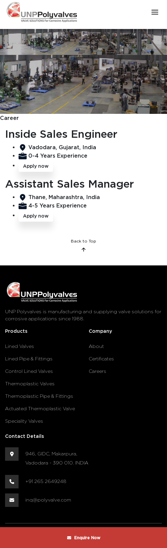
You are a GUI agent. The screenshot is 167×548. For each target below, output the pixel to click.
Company (100, 330)
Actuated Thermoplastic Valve (40, 408)
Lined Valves (19, 346)
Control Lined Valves (29, 371)
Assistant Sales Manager (69, 183)
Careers (97, 371)
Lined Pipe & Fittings (29, 358)
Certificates (101, 358)
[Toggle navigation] (154, 12)
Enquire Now (83, 538)
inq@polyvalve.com (48, 499)
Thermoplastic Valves (30, 383)
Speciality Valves (24, 420)
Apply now (36, 165)
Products (16, 330)
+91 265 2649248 (45, 481)
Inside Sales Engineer (61, 133)
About (96, 346)
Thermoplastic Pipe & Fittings (39, 395)
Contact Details (24, 436)
